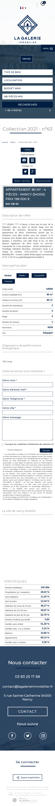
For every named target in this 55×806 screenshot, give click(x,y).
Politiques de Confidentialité (40, 497)
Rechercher (27, 104)
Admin (46, 789)
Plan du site (10, 789)
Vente (26, 58)
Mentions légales (21, 789)
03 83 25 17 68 (27, 676)
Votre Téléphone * (13, 398)
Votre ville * (9, 408)
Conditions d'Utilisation (13, 499)
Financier (8, 281)
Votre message (11, 417)
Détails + (23, 275)
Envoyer (46, 450)
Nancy (13, 142)
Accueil (5, 142)
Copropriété (39, 275)
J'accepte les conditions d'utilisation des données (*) (29, 444)
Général (7, 275)
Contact (27, 712)
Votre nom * (9, 380)
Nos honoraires (33, 789)
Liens (41, 789)
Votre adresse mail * (14, 389)
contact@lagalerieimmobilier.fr (27, 686)
